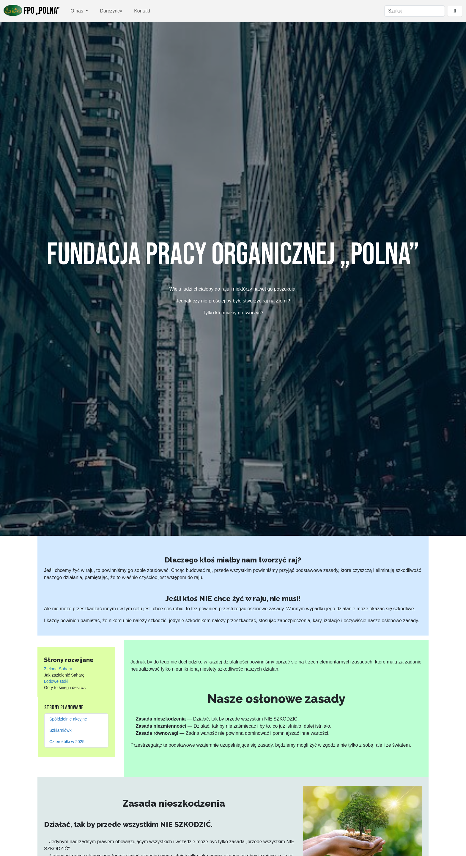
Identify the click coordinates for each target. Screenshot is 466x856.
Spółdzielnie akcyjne (68, 719)
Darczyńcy (111, 10)
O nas (77, 10)
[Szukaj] (414, 11)
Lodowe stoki (56, 681)
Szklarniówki (61, 730)
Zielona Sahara (58, 668)
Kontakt (142, 10)
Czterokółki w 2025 (66, 741)
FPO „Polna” (32, 11)
